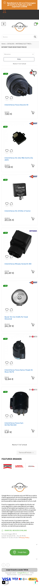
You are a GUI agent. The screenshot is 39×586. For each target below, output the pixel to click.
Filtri (19, 59)
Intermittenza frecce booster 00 (16, 105)
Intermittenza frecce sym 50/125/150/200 (14, 424)
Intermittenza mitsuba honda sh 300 (18, 264)
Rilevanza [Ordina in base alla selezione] (19, 54)
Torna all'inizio (26, 452)
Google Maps (19, 552)
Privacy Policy (24, 538)
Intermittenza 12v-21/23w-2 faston (18, 211)
